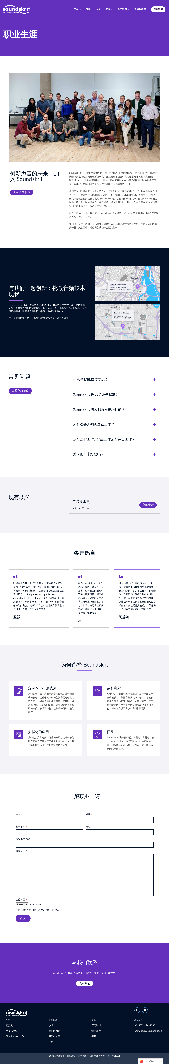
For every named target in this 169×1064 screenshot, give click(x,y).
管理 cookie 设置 (97, 1056)
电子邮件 (21, 826)
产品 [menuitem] (77, 9)
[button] (114, 379)
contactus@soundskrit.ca (148, 1030)
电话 (88, 826)
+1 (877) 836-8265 (144, 1025)
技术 (51, 1025)
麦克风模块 (11, 1030)
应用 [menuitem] (88, 9)
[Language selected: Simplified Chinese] (150, 1061)
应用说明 (96, 1025)
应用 (51, 1041)
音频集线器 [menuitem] (140, 9)
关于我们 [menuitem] (123, 9)
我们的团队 (54, 1030)
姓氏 (89, 814)
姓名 (19, 814)
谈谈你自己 (22, 851)
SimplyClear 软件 (15, 1036)
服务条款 (82, 1056)
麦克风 (9, 1025)
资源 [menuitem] (108, 9)
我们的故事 (54, 1036)
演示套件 (96, 1030)
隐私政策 (71, 1056)
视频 (93, 1036)
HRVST (112, 1056)
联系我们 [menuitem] (158, 9)
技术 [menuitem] (98, 9)
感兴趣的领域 (24, 839)
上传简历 (21, 899)
